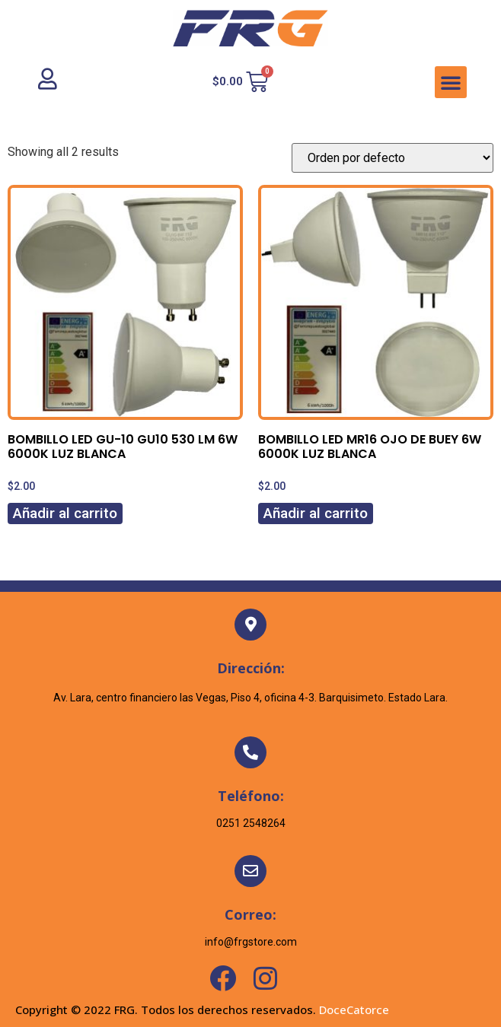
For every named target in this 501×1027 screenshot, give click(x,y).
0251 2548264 (251, 823)
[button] (451, 82)
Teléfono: (251, 796)
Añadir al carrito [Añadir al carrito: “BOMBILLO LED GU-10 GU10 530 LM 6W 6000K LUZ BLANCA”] (65, 513)
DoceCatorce (354, 1009)
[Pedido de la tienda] (392, 158)
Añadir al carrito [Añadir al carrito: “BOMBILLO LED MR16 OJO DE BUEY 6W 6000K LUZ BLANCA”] (315, 513)
